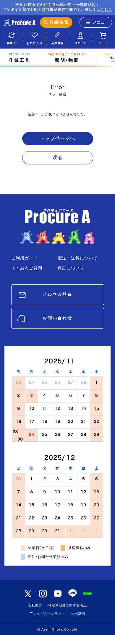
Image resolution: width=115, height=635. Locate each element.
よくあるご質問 (27, 268)
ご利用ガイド (24, 258)
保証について (71, 268)
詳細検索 (59, 22)
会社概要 (35, 605)
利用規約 (78, 613)
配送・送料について (78, 258)
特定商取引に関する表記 (67, 605)
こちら (106, 10)
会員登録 (57, 37)
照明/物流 (67, 58)
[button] (104, 57)
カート (103, 37)
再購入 (11, 37)
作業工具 (19, 58)
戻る (58, 157)
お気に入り (35, 37)
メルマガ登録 (57, 294)
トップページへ (57, 138)
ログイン (80, 37)
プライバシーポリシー (47, 613)
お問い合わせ (57, 318)
